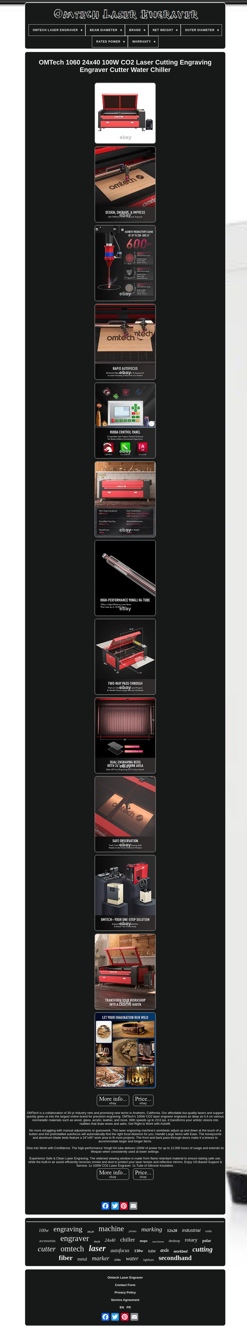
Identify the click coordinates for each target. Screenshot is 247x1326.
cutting (202, 1249)
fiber (66, 1257)
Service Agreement (125, 1300)
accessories (47, 1241)
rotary (191, 1240)
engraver (74, 1238)
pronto (133, 1231)
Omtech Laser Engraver (125, 1277)
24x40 (110, 1240)
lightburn (148, 1259)
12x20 (172, 1230)
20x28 (97, 1241)
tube (152, 1251)
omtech (72, 1248)
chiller (127, 1239)
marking (151, 1229)
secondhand (175, 1257)
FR (129, 1307)
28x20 (90, 1231)
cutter (47, 1248)
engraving (68, 1229)
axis (164, 1250)
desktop (174, 1241)
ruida (208, 1231)
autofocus (119, 1250)
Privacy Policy (125, 1292)
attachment (158, 1241)
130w (138, 1250)
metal (82, 1259)
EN (122, 1307)
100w (43, 1230)
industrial (191, 1230)
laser (97, 1248)
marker (100, 1258)
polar (206, 1241)
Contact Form (125, 1285)
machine (111, 1228)
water (132, 1258)
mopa (143, 1241)
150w (117, 1259)
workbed (181, 1251)
